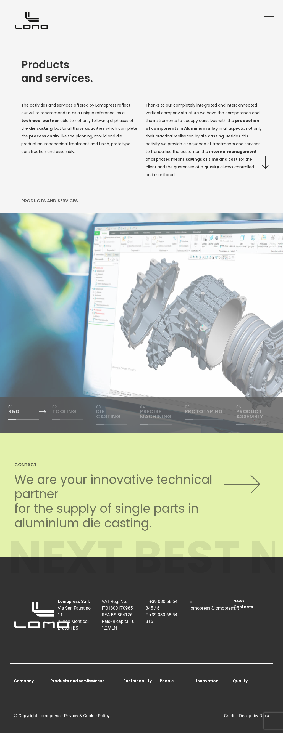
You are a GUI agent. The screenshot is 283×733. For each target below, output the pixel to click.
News (239, 601)
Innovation (207, 681)
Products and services (73, 681)
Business (95, 681)
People (167, 681)
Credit (229, 715)
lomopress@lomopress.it (214, 608)
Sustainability (137, 681)
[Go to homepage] (31, 20)
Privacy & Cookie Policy (87, 715)
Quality (240, 681)
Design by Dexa (254, 715)
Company (24, 681)
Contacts (243, 607)
